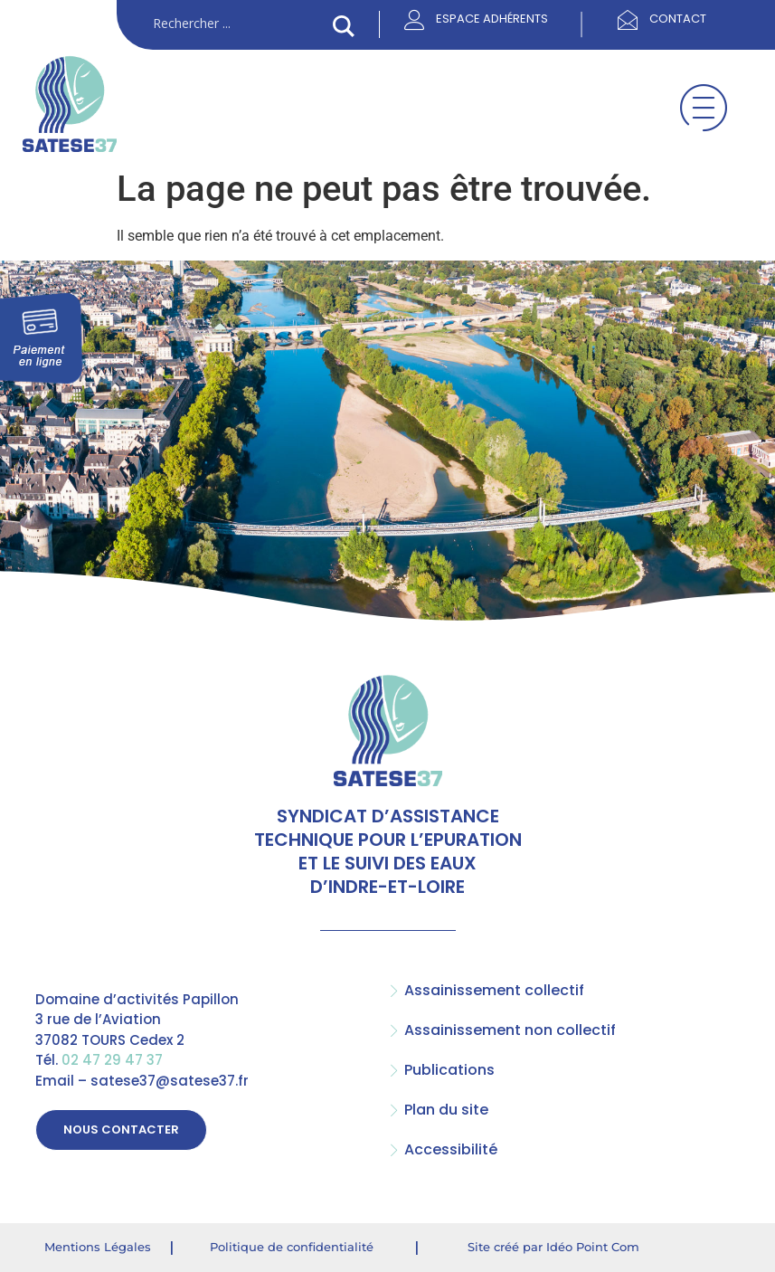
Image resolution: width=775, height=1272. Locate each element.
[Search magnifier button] (343, 26)
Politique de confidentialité (291, 1246)
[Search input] (239, 24)
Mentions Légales (97, 1246)
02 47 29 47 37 (112, 1059)
